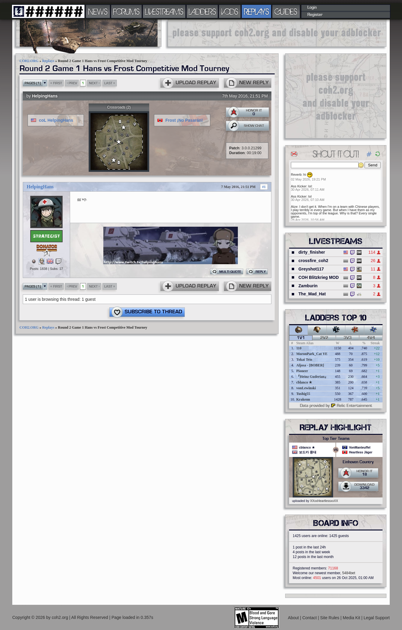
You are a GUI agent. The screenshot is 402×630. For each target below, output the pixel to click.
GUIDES (286, 11)
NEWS (98, 11)
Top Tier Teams (336, 439)
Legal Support (377, 617)
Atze (294, 206)
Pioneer (302, 371)
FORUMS (126, 11)
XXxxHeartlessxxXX (324, 501)
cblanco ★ (304, 382)
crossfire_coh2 (313, 260)
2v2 (324, 338)
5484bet (348, 573)
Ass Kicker (298, 186)
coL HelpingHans (56, 120)
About (294, 617)
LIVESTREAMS (164, 11)
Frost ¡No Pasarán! (184, 120)
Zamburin (308, 285)
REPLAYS (256, 11)
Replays (48, 61)
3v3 (348, 338)
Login (312, 7)
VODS (229, 11)
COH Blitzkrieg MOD (318, 277)
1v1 (301, 338)
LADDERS (202, 11)
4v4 (371, 338)
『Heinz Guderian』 (312, 377)
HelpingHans (45, 96)
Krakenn (303, 399)
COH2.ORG (29, 61)
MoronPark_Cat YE (311, 354)
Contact (310, 617)
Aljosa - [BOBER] (310, 365)
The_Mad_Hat (312, 293)
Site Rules (330, 617)
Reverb (296, 174)
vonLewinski (306, 388)
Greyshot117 (311, 269)
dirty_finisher (311, 252)
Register (315, 15)
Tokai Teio (304, 359)
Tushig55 (303, 394)
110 (298, 348)
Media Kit (352, 617)
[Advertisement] (277, 32)
